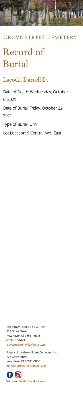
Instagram (41, 381)
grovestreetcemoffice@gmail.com (26, 345)
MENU (69, 12)
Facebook (24, 381)
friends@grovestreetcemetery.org (26, 366)
